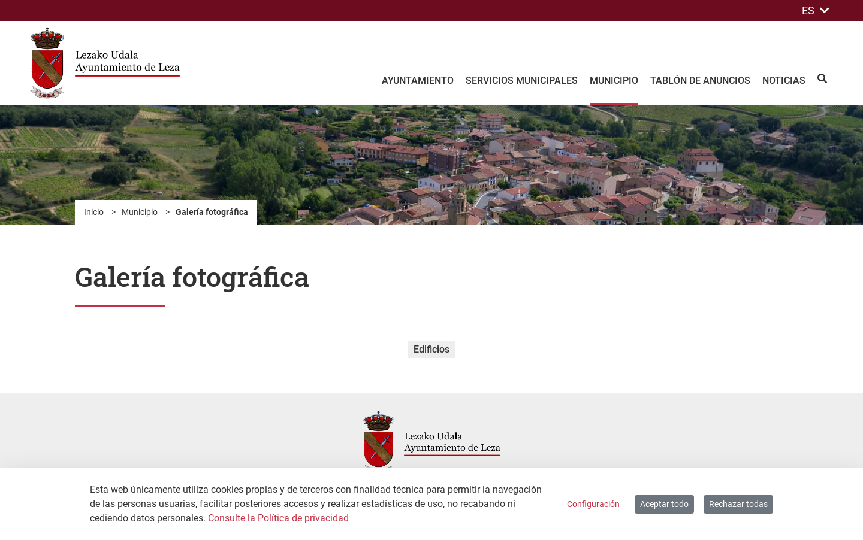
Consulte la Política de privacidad (278, 518)
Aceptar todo (664, 504)
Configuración (593, 504)
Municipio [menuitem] (614, 80)
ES (815, 10)
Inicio (94, 212)
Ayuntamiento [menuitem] (418, 80)
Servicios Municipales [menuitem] (522, 80)
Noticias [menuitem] (783, 80)
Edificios (431, 349)
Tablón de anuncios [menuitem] (700, 80)
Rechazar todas (738, 504)
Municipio (140, 212)
